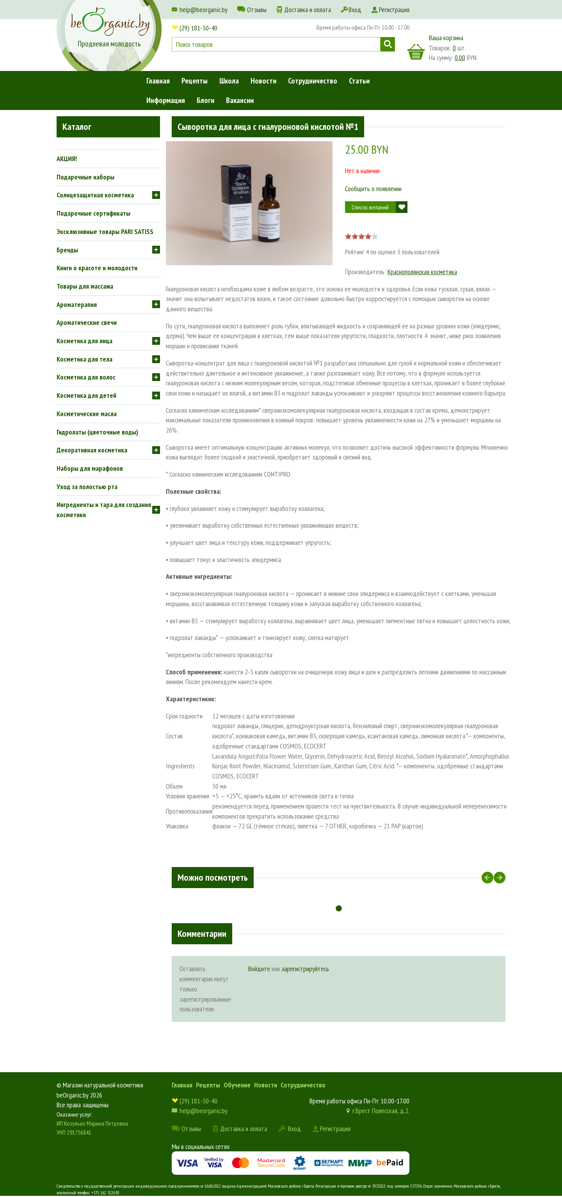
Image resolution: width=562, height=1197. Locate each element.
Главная (158, 81)
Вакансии (240, 100)
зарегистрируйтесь (305, 968)
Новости (263, 81)
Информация (165, 100)
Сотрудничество (312, 81)
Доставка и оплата (307, 9)
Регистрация (394, 9)
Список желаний (370, 207)
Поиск (388, 44)
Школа (229, 81)
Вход (355, 9)
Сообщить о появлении (373, 188)
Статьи (359, 81)
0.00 (460, 57)
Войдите (259, 968)
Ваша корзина (446, 37)
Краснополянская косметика (422, 271)
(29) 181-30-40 (198, 27)
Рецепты (194, 81)
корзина (416, 52)
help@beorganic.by (204, 9)
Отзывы (257, 9)
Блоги (205, 100)
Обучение (237, 1084)
